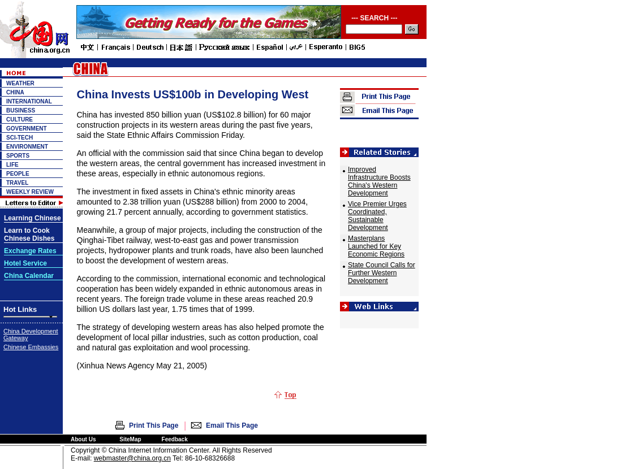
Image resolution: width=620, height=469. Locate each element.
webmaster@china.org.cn (132, 458)
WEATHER (20, 83)
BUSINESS (20, 110)
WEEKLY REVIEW (30, 192)
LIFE (12, 165)
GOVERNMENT (26, 128)
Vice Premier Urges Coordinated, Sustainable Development (377, 216)
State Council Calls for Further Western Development (381, 273)
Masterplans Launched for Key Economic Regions (376, 246)
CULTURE (19, 119)
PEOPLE (17, 174)
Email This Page (232, 425)
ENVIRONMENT (27, 147)
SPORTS (17, 156)
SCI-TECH (19, 137)
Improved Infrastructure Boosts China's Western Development (379, 181)
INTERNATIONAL (29, 101)
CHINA (15, 92)
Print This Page (153, 425)
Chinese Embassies (30, 347)
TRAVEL (17, 183)
